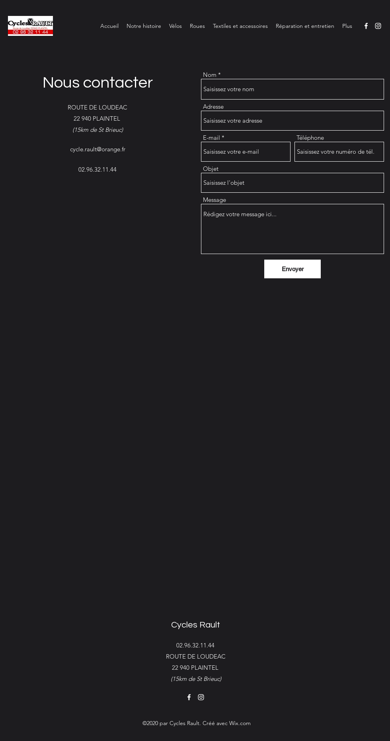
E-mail (211, 138)
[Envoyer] (292, 269)
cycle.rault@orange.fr (97, 149)
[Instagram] (378, 26)
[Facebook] (366, 26)
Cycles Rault (195, 625)
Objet (210, 169)
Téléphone (310, 138)
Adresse (213, 106)
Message (214, 200)
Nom (209, 75)
